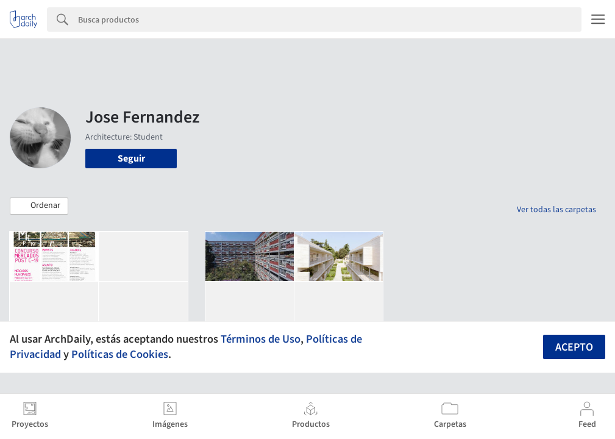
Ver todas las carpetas (556, 209)
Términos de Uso (260, 339)
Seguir (131, 158)
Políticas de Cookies (119, 354)
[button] (39, 206)
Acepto (574, 347)
